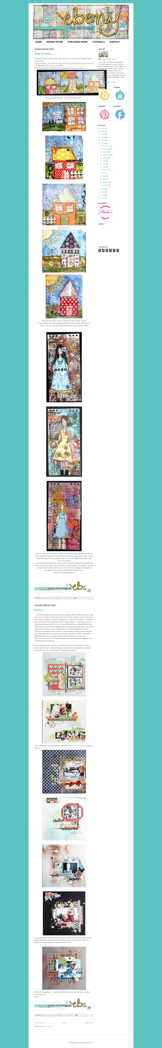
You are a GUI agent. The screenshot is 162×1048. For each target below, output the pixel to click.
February (106, 182)
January (106, 185)
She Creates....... (45, 53)
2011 (103, 143)
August (105, 158)
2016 (103, 128)
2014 (103, 134)
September (106, 155)
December (106, 146)
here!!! (69, 942)
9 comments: (67, 598)
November (106, 149)
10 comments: (68, 1015)
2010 (103, 189)
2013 (103, 137)
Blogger (90, 1042)
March (105, 179)
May (104, 167)
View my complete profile (106, 82)
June (104, 164)
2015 (103, 131)
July (104, 161)
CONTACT (114, 42)
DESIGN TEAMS (54, 42)
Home (64, 1023)
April (104, 176)
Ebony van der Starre (108, 59)
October (106, 152)
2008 (103, 195)
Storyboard (76, 746)
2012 (103, 140)
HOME (38, 42)
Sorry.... (39, 609)
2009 (103, 192)
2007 (103, 198)
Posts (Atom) (48, 1026)
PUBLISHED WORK (78, 42)
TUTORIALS (98, 42)
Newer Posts (39, 1023)
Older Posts (89, 1023)
